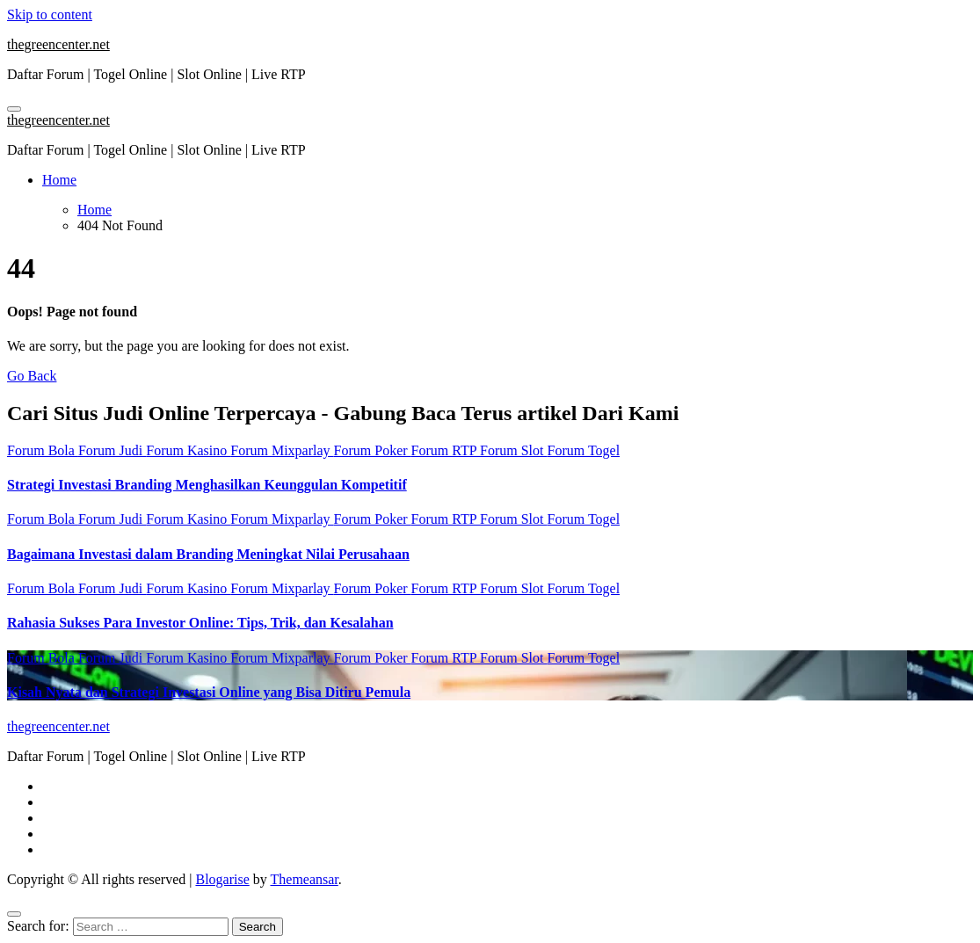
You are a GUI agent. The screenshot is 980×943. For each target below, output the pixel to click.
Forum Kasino (188, 450)
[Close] (14, 914)
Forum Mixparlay (281, 450)
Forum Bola (42, 450)
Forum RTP (445, 450)
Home (59, 179)
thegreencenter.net (58, 44)
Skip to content (49, 14)
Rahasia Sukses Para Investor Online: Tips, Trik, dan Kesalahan (200, 622)
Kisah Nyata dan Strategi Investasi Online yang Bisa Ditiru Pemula (208, 692)
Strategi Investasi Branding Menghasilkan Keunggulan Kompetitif (207, 484)
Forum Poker (372, 450)
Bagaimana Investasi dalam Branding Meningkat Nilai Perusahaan (208, 554)
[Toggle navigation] (14, 109)
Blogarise (222, 879)
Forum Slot (513, 450)
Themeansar (304, 879)
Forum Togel (584, 450)
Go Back (31, 375)
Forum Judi (112, 450)
